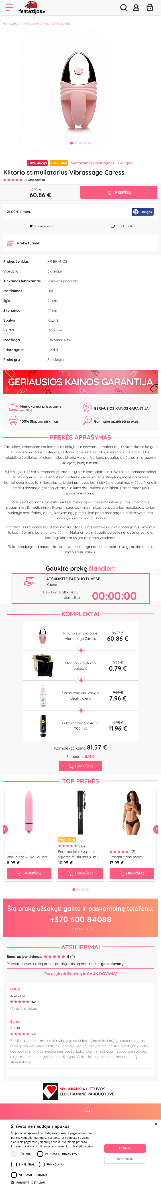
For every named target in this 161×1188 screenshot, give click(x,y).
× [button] (156, 1124)
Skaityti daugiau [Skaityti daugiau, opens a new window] (82, 1146)
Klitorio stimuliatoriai (57, 23)
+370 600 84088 (80, 930)
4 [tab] (85, 143)
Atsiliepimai (80, 958)
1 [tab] (71, 143)
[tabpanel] (80, 90)
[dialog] (80, 1154)
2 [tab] (76, 143)
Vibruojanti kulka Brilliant (27, 867)
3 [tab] (80, 143)
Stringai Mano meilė (126, 867)
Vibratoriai (31, 23)
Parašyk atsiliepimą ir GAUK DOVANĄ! (80, 984)
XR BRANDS (57, 274)
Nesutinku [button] (125, 1159)
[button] (55, 1182)
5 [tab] (89, 143)
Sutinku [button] (125, 1148)
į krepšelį (29, 884)
